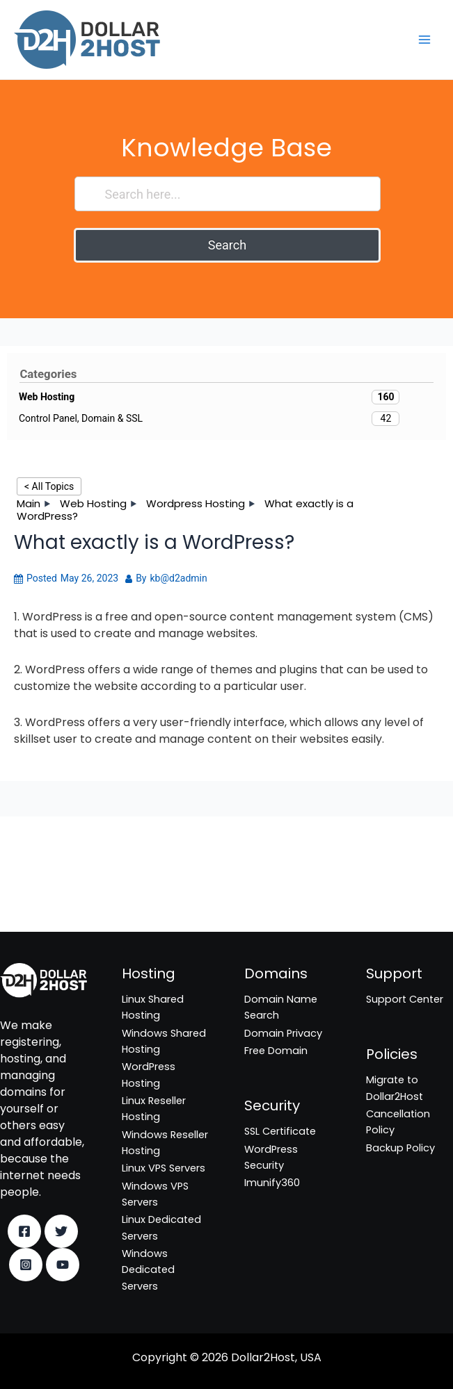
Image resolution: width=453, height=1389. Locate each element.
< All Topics (49, 486)
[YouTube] (62, 1264)
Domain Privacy (283, 1033)
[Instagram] (25, 1264)
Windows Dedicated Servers (148, 1270)
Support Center (404, 999)
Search (227, 245)
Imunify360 (28, 901)
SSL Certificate (36, 866)
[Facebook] (24, 1231)
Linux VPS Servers (163, 1168)
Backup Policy (400, 1148)
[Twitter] (61, 1231)
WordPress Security (48, 884)
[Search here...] (227, 193)
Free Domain (276, 1051)
